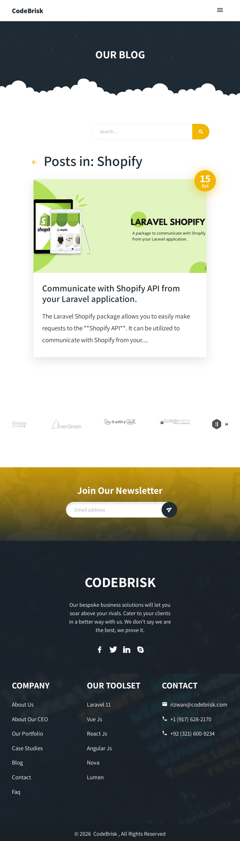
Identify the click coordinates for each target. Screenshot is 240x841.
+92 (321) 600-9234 (188, 732)
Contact (21, 775)
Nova (93, 761)
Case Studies (27, 746)
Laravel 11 (98, 704)
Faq (16, 789)
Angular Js (99, 746)
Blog (17, 761)
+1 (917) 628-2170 (186, 718)
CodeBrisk (27, 10)
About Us (22, 704)
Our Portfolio (27, 732)
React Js (96, 732)
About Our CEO (29, 718)
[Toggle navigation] (220, 10)
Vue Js (94, 718)
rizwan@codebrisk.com (193, 704)
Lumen (95, 775)
